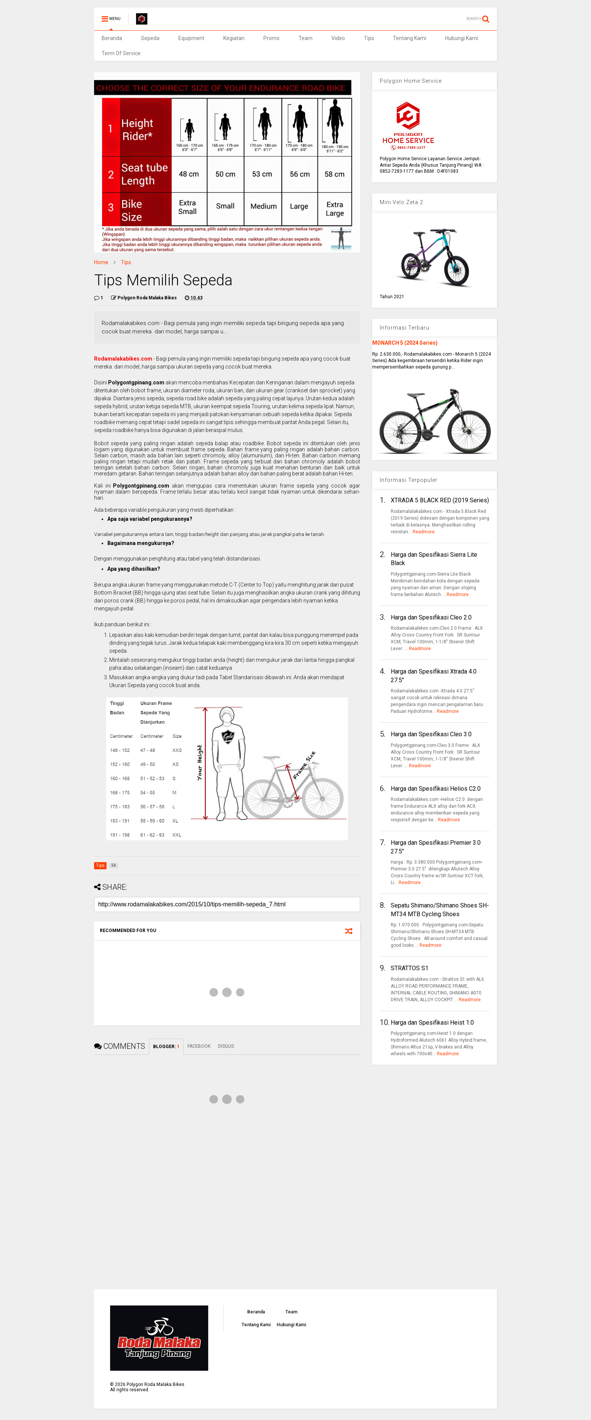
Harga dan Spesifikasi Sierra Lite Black (434, 559)
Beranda (112, 38)
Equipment (191, 38)
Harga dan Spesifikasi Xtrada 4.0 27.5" (434, 675)
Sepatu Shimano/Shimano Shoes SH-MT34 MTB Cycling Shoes (440, 909)
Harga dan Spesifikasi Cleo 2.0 (431, 617)
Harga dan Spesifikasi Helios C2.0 (436, 788)
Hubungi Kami (461, 38)
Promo (271, 38)
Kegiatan (233, 38)
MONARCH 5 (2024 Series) (405, 343)
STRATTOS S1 (410, 968)
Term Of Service (121, 53)
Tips (369, 38)
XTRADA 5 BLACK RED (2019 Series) (440, 500)
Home (101, 262)
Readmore (424, 531)
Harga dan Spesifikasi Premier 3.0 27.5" (436, 847)
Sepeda (150, 38)
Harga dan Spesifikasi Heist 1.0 (432, 1022)
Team (306, 38)
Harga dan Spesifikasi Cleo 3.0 (431, 734)
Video (338, 38)
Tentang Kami (409, 38)
